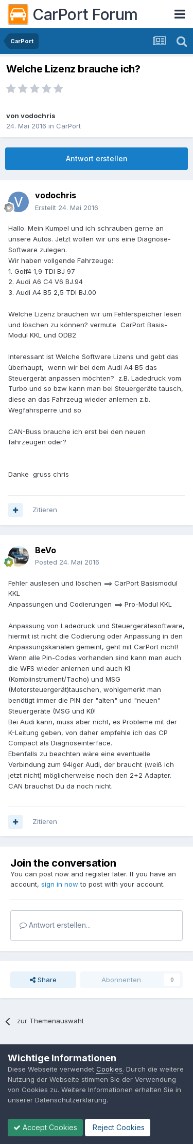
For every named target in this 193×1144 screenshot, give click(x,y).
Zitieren (44, 509)
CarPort (68, 126)
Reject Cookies (118, 1127)
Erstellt (66, 207)
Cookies (109, 1069)
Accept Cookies (45, 1127)
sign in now (59, 884)
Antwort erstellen (97, 158)
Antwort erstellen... (55, 925)
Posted (67, 562)
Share (43, 979)
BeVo (45, 550)
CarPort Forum (73, 14)
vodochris (38, 115)
